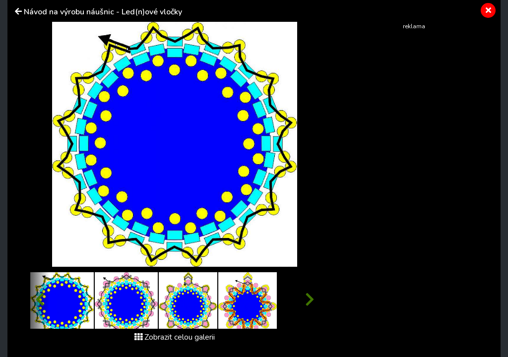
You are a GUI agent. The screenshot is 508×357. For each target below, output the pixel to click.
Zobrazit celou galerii (174, 337)
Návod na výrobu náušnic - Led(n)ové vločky (103, 11)
